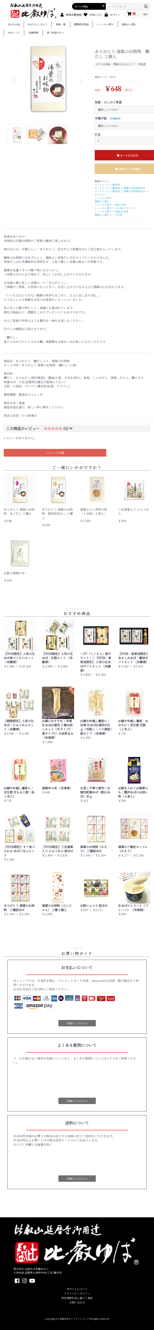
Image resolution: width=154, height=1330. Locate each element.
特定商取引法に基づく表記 (77, 1298)
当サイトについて (77, 1289)
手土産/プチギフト (125, 208)
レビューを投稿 (55, 453)
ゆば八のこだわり (37, 24)
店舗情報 (33, 33)
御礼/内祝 (120, 204)
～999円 (117, 215)
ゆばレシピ (14, 33)
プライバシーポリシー (77, 1293)
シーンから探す (105, 24)
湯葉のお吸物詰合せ (134, 188)
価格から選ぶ (129, 24)
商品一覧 (61, 24)
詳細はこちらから (77, 1023)
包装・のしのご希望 (108, 102)
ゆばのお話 (14, 24)
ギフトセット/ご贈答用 (107, 184)
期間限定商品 (81, 24)
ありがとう (101, 194)
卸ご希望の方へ (55, 33)
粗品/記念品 (121, 211)
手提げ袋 (101, 118)
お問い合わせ (77, 1302)
